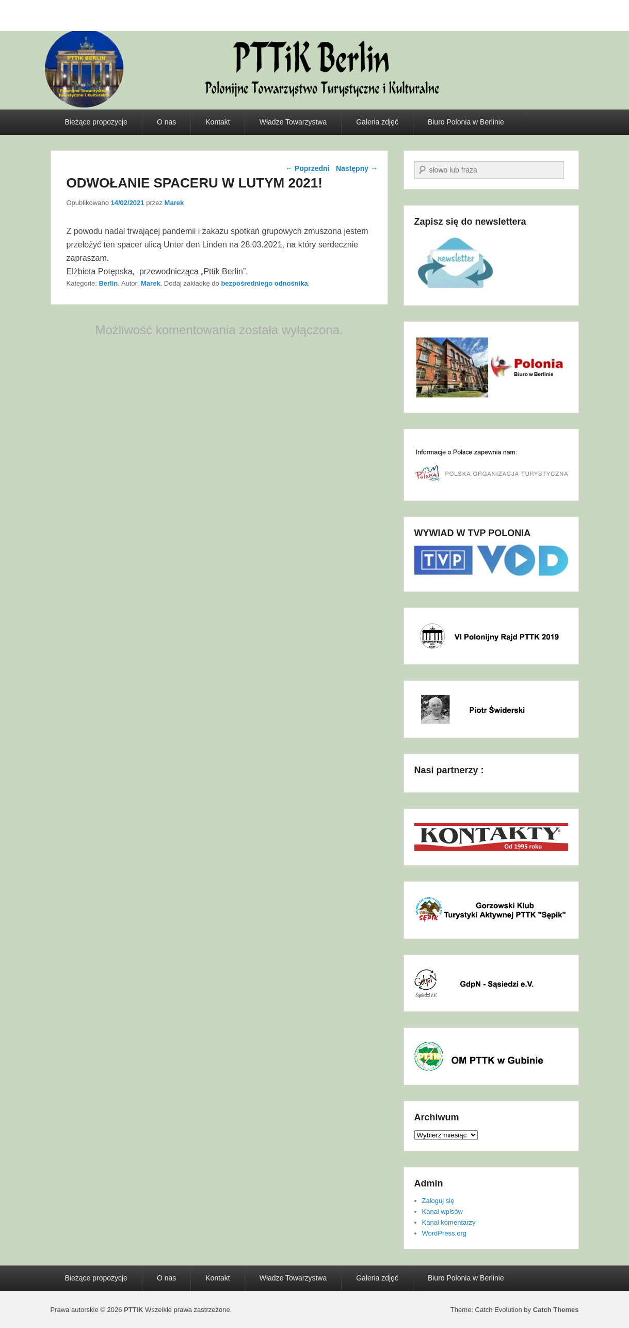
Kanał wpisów (442, 1211)
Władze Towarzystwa (293, 122)
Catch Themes (556, 1310)
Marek (174, 203)
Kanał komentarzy (449, 1222)
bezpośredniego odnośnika (264, 283)
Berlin (108, 283)
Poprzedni (307, 168)
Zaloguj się (438, 1201)
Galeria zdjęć (377, 122)
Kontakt (217, 122)
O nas (166, 122)
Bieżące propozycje (96, 122)
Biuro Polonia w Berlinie (466, 122)
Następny (357, 168)
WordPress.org (444, 1233)
